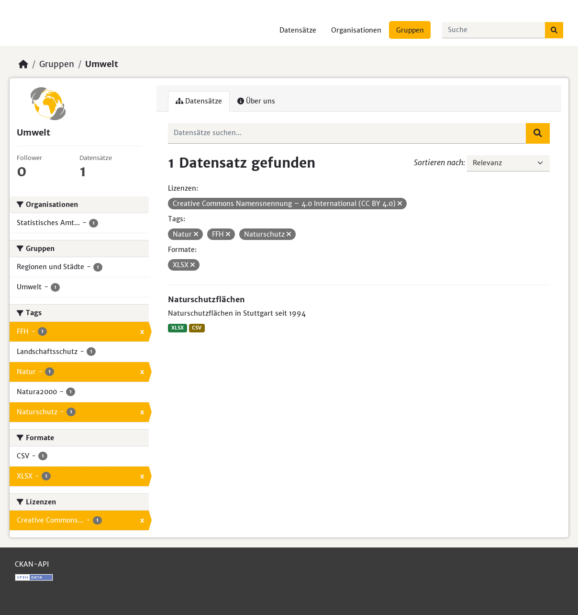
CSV (196, 328)
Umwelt (101, 64)
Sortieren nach (438, 162)
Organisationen (356, 30)
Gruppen (410, 30)
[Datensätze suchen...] (493, 30)
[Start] (23, 64)
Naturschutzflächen (206, 299)
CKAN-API (32, 564)
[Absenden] (554, 30)
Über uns (256, 101)
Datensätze (297, 30)
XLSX (177, 328)
